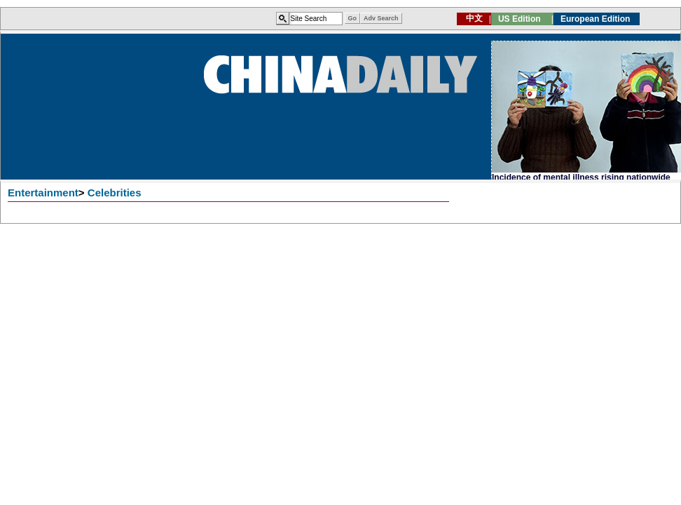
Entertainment (43, 192)
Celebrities (115, 192)
